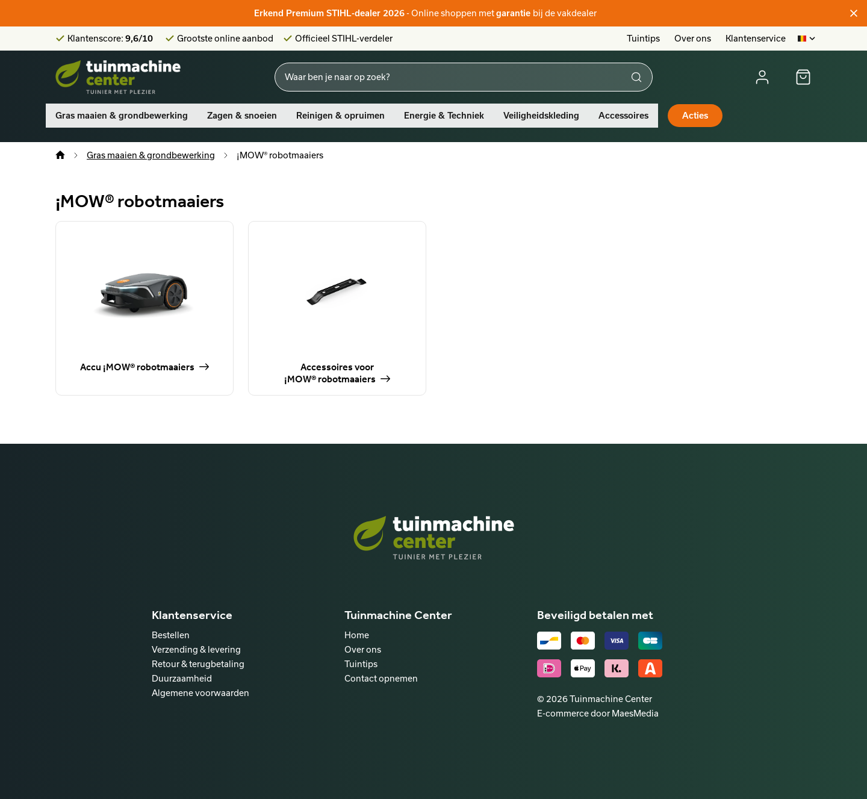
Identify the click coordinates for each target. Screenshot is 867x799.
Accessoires (623, 115)
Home (356, 635)
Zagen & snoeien (242, 115)
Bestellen (171, 635)
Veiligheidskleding (541, 115)
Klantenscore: (110, 38)
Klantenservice (756, 38)
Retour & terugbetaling (198, 664)
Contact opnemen (381, 678)
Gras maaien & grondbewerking (121, 115)
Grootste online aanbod (225, 38)
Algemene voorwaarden (200, 693)
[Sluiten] (854, 13)
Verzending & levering (196, 649)
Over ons (692, 38)
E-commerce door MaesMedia (598, 713)
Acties (695, 115)
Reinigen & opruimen (340, 115)
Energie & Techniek (444, 115)
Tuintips (643, 38)
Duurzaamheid (182, 678)
